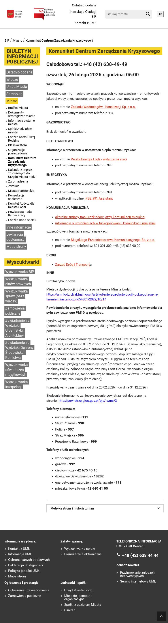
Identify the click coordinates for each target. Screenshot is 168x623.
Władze (12, 79)
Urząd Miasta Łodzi (78, 590)
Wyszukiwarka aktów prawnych (18, 281)
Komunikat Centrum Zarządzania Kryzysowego (58, 40)
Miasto (17, 40)
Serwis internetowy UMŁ (138, 581)
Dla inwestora (17, 145)
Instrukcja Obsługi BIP (83, 14)
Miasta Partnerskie (21, 190)
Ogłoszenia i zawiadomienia (28, 590)
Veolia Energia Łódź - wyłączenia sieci (99, 159)
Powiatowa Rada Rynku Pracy (20, 213)
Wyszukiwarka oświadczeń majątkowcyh (16, 370)
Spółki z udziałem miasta (20, 130)
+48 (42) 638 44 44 (140, 555)
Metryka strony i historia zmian (106, 508)
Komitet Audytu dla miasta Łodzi (21, 205)
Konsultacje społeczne (16, 197)
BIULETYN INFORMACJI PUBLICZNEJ (22, 56)
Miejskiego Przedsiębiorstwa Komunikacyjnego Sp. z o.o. (113, 240)
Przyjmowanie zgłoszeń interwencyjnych (137, 574)
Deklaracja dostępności (15, 237)
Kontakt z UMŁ (85, 23)
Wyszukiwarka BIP (19, 272)
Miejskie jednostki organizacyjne (77, 597)
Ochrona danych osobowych (29, 559)
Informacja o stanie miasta (21, 122)
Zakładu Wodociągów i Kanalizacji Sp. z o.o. (103, 107)
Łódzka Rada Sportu (22, 220)
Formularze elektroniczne (83, 554)
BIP (6, 40)
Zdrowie (13, 186)
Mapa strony (16, 246)
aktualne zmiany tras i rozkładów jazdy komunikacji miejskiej (100, 217)
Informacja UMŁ (20, 554)
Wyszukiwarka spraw (79, 548)
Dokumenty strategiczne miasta (21, 114)
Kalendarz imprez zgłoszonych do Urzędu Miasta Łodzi (22, 173)
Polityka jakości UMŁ (24, 571)
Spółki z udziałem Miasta (82, 604)
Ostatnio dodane (84, 5)
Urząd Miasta (16, 87)
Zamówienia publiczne (15, 310)
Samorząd (14, 94)
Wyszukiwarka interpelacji (16, 384)
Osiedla (69, 610)
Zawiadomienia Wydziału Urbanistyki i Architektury (17, 328)
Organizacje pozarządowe (17, 151)
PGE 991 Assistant (99, 198)
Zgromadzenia (18, 181)
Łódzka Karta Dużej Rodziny (21, 138)
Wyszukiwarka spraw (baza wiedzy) (16, 296)
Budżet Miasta (18, 108)
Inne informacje (18, 227)
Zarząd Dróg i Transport (72, 265)
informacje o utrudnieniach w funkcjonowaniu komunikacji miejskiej (105, 223)
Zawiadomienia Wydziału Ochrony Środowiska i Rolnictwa (19, 350)
